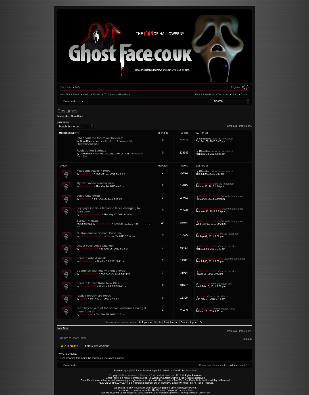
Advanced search (95, 126)
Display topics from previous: (129, 322)
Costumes (223, 94)
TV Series (109, 94)
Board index (70, 101)
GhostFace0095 (208, 233)
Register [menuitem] (235, 87)
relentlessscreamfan (92, 236)
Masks (86, 94)
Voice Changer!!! (88, 195)
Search (248, 101)
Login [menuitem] (246, 87)
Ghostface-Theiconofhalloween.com (157, 375)
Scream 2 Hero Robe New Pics (98, 283)
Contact (245, 94)
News (76, 94)
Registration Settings (91, 150)
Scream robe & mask (91, 258)
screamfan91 (103, 223)
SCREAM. (205, 283)
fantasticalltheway (90, 214)
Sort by (166, 322)
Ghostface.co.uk (129, 375)
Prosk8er (190, 370)
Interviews (208, 94)
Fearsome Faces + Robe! (94, 170)
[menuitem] (221, 365)
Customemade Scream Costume (99, 233)
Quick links (65, 87)
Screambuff (87, 314)
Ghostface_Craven (210, 196)
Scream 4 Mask (87, 220)
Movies (97, 94)
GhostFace (124, 94)
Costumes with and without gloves (101, 270)
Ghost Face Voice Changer (95, 245)
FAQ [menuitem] (77, 87)
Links (235, 94)
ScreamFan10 (88, 286)
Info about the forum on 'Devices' (100, 138)
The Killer (85, 198)
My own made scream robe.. (96, 183)
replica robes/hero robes (94, 295)
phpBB (130, 370)
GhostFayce (87, 261)
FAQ (197, 94)
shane (83, 298)
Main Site (65, 94)
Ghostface (77, 116)
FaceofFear (86, 173)
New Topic (63, 122)
